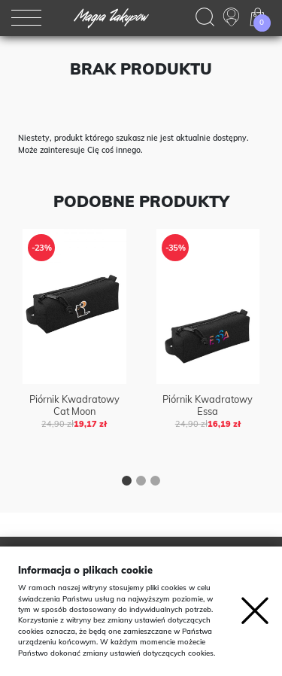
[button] (127, 482)
